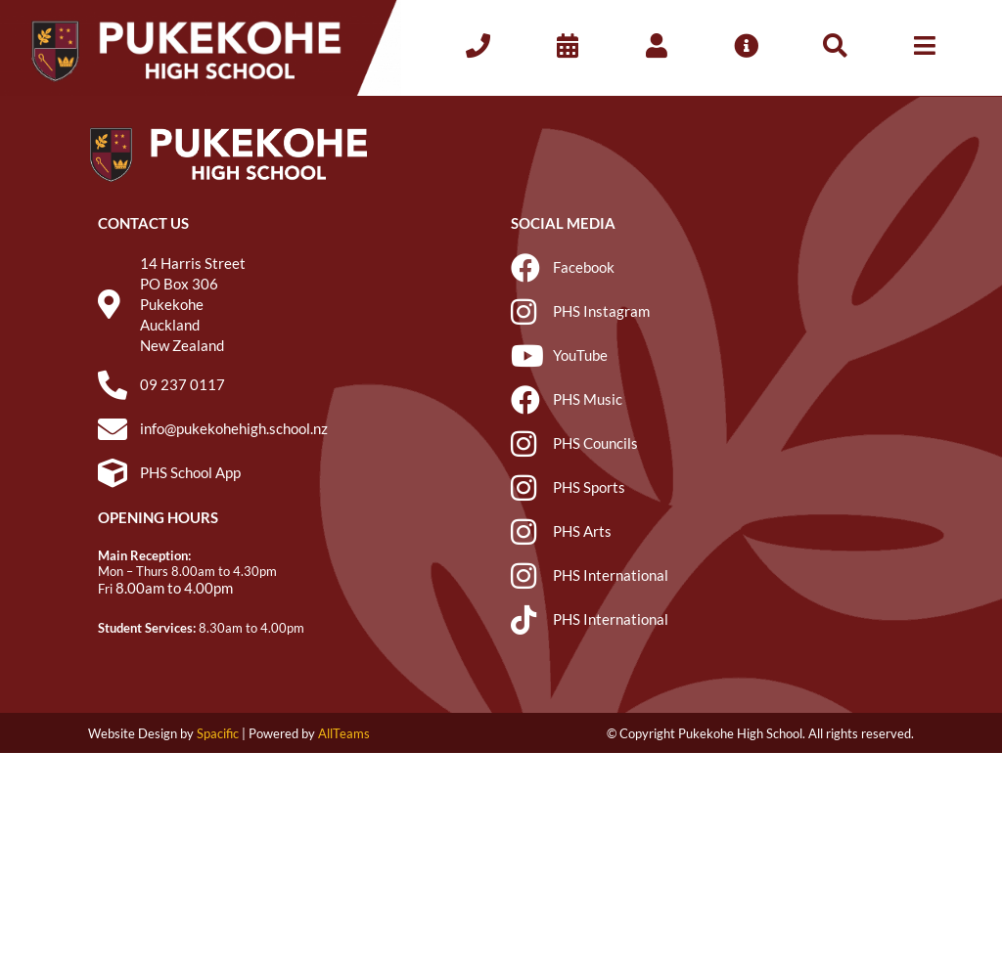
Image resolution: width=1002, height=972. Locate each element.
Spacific (218, 733)
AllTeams (344, 733)
